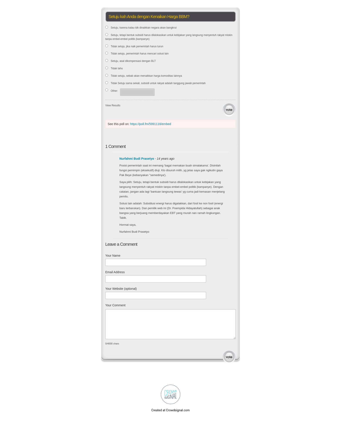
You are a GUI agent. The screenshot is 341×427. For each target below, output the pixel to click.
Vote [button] (229, 110)
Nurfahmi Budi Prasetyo (136, 158)
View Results (112, 105)
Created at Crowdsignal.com (170, 410)
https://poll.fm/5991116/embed (150, 124)
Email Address (115, 272)
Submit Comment (229, 357)
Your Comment (115, 305)
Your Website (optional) (121, 288)
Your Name (112, 255)
